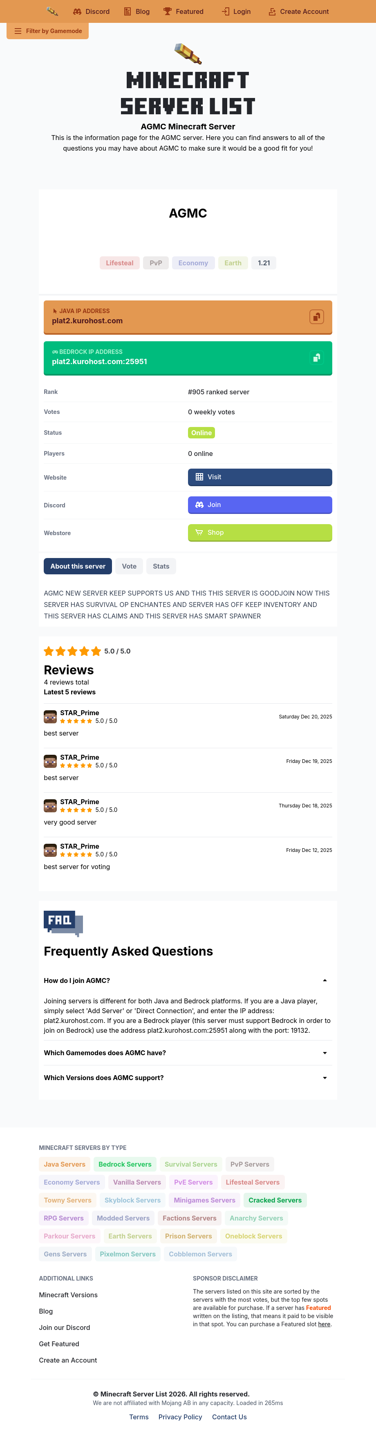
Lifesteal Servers (253, 1181)
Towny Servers (67, 1199)
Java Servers (64, 1163)
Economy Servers (71, 1181)
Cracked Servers (275, 1199)
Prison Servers (188, 1235)
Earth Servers (130, 1235)
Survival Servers (190, 1163)
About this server (77, 566)
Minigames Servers (204, 1199)
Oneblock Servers (253, 1235)
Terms (139, 1417)
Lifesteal (120, 263)
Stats (161, 566)
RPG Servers (63, 1217)
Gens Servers (65, 1253)
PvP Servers (249, 1163)
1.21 (264, 263)
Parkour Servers (69, 1235)
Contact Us (229, 1417)
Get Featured (59, 1344)
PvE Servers (193, 1181)
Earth (233, 263)
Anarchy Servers (256, 1217)
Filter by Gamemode (47, 31)
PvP (156, 263)
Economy (193, 263)
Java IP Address (81, 310)
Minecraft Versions (68, 1295)
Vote (129, 566)
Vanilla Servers (137, 1181)
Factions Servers (189, 1217)
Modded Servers (123, 1217)
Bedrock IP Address (87, 351)
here (324, 1324)
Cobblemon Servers (200, 1253)
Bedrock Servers (125, 1163)
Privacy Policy (180, 1417)
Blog (46, 1311)
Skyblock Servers (132, 1199)
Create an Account (68, 1360)
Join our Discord (64, 1327)
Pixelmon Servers (128, 1253)
